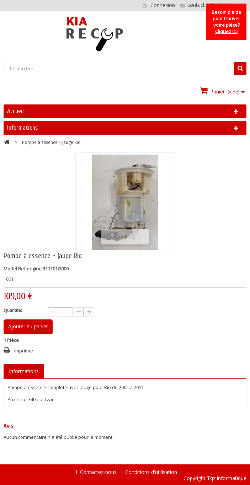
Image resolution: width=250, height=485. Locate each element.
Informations (22, 127)
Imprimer (23, 350)
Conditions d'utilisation (151, 472)
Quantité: (13, 310)
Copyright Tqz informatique (214, 478)
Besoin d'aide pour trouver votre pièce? (226, 21)
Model (10, 268)
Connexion (162, 5)
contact (196, 4)
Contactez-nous (99, 472)
